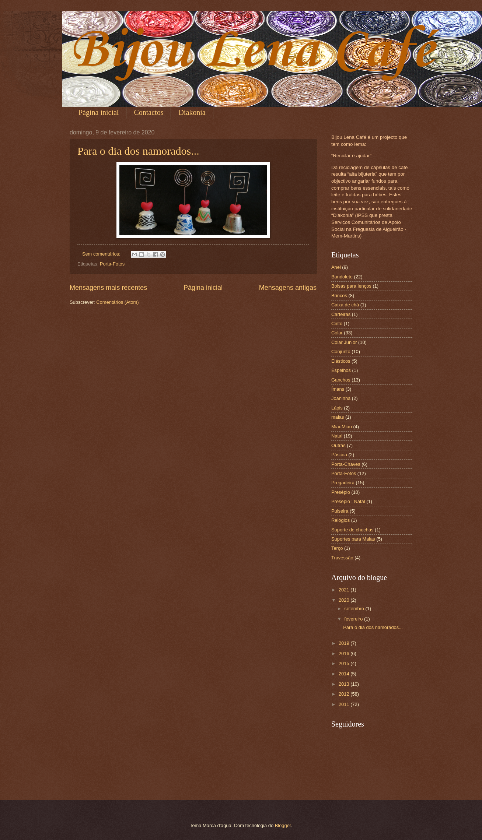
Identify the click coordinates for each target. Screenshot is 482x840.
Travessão (342, 557)
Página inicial (98, 112)
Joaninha (340, 398)
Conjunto (340, 351)
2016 (344, 653)
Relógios (340, 520)
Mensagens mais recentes (108, 287)
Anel (336, 267)
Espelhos (341, 370)
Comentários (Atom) (117, 302)
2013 (344, 684)
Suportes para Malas (353, 539)
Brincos (339, 295)
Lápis (337, 408)
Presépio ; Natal (348, 501)
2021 (344, 590)
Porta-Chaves (345, 464)
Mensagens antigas (288, 287)
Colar (337, 332)
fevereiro (354, 619)
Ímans (337, 389)
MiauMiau (341, 426)
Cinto (336, 323)
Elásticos (340, 361)
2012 (344, 694)
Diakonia (191, 112)
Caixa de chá (345, 304)
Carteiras (340, 314)
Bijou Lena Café (252, 51)
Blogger (283, 825)
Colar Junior (344, 342)
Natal (336, 436)
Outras (338, 445)
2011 (344, 704)
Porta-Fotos (112, 264)
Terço (337, 548)
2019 (344, 643)
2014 (344, 673)
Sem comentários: (102, 254)
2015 (344, 663)
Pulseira (340, 511)
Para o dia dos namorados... (138, 151)
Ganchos (340, 380)
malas (337, 417)
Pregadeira (342, 482)
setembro (354, 608)
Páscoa (339, 454)
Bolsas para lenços (351, 286)
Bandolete (342, 277)
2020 (344, 600)
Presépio (340, 492)
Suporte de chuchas (352, 530)
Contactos (148, 112)
